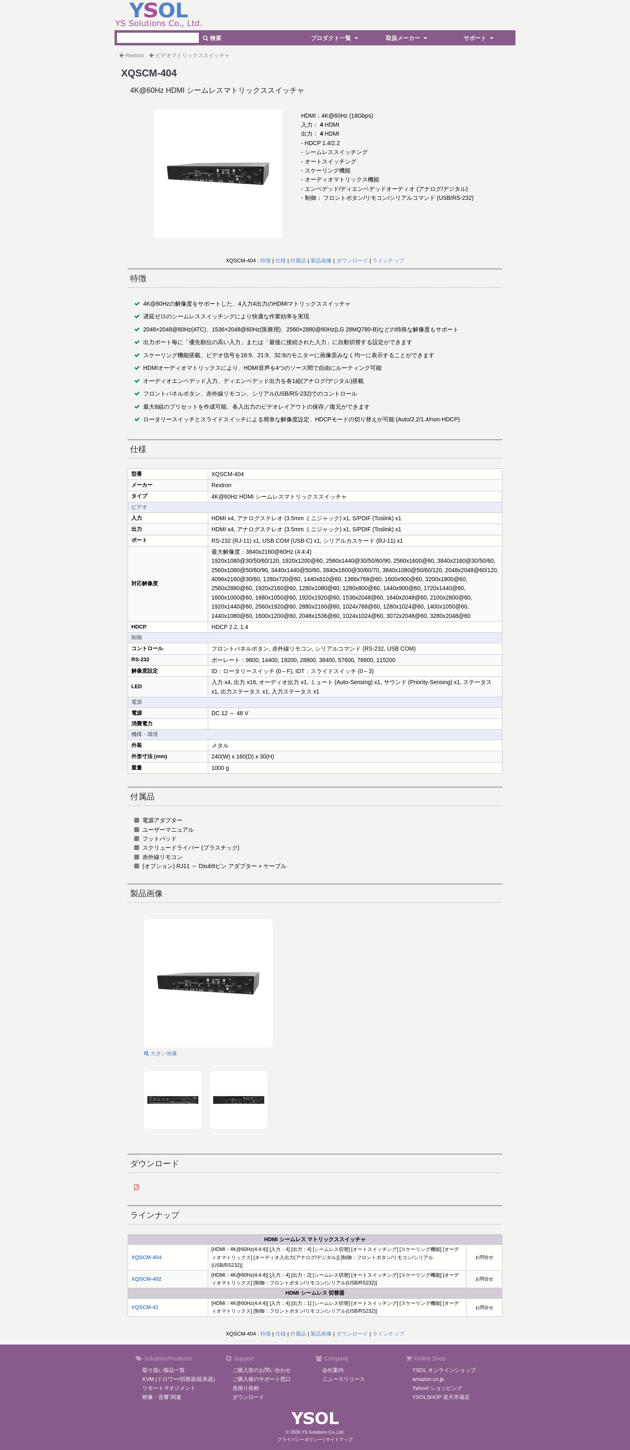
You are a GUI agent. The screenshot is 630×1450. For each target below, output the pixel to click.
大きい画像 (160, 1053)
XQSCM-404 (146, 1257)
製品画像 (321, 260)
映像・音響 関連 (161, 1397)
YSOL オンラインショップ (444, 1370)
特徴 (265, 260)
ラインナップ (388, 260)
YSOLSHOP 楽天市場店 (441, 1397)
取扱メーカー (407, 38)
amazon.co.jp (428, 1379)
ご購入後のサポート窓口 (261, 1379)
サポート (479, 38)
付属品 (298, 260)
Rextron (135, 55)
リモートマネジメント (169, 1388)
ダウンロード (352, 260)
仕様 (280, 260)
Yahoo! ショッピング (437, 1388)
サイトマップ (339, 1439)
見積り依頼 (245, 1388)
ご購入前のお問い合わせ (261, 1370)
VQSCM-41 (144, 1307)
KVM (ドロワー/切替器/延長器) (178, 1379)
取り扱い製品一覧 (163, 1370)
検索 (212, 38)
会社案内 (333, 1370)
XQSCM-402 (146, 1279)
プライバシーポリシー (299, 1439)
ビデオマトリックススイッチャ (192, 55)
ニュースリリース (343, 1379)
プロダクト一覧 (335, 38)
